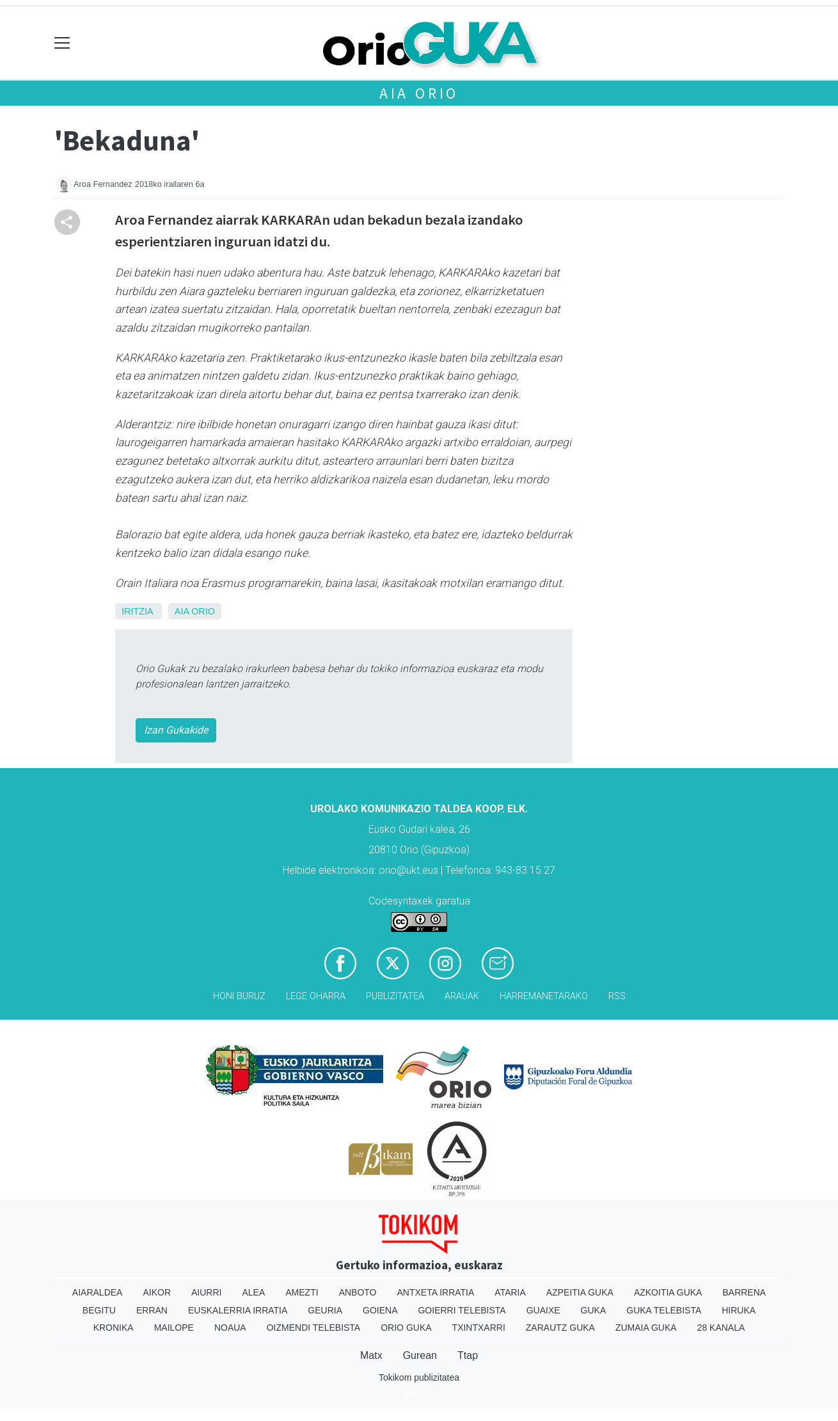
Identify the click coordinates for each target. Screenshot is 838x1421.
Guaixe (543, 1310)
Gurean (420, 1355)
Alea (253, 1292)
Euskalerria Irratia (237, 1310)
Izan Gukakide (176, 730)
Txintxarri (478, 1327)
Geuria (325, 1310)
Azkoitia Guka (668, 1292)
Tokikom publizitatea (419, 1377)
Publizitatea (395, 996)
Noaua (230, 1327)
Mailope (174, 1327)
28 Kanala (721, 1327)
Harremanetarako (544, 996)
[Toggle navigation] (62, 43)
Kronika (113, 1327)
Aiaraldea (97, 1292)
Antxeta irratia (436, 1292)
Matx (371, 1355)
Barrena (744, 1292)
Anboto (358, 1292)
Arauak (462, 996)
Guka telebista (663, 1310)
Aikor (157, 1292)
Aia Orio (419, 93)
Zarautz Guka (560, 1327)
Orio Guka (406, 1327)
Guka (593, 1310)
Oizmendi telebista (314, 1327)
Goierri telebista (461, 1310)
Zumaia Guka (646, 1327)
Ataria (510, 1292)
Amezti (301, 1292)
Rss (617, 996)
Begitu (99, 1310)
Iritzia (137, 611)
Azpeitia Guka (579, 1292)
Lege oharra (315, 996)
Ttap (467, 1355)
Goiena (380, 1310)
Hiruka (738, 1310)
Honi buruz (239, 996)
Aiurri (206, 1292)
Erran (152, 1310)
